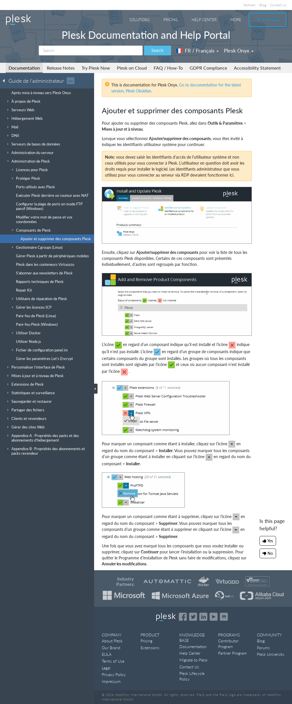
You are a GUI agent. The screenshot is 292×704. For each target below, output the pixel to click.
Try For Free (267, 19)
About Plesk (112, 640)
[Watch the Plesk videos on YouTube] (214, 617)
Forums (263, 647)
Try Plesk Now (96, 67)
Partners (250, 5)
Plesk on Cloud (132, 67)
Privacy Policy (114, 674)
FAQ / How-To (168, 67)
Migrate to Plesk (193, 660)
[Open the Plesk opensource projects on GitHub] (224, 617)
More (235, 19)
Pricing (170, 19)
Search (157, 50)
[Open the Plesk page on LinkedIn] (203, 617)
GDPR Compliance (208, 67)
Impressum (111, 681)
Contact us (278, 5)
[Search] (91, 50)
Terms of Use (113, 661)
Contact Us (189, 666)
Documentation (24, 67)
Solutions (139, 19)
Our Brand (111, 647)
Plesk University (270, 654)
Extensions (150, 647)
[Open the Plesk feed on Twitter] (193, 617)
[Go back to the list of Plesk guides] (5, 80)
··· (70, 81)
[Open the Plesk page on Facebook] (183, 617)
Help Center (204, 19)
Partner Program (232, 653)
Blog (262, 5)
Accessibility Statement (257, 67)
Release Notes (61, 67)
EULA (106, 654)
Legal (106, 667)
